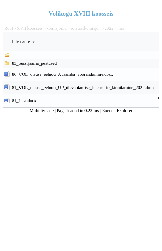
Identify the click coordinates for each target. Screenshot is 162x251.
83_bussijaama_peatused (34, 63)
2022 (109, 28)
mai (120, 28)
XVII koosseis (30, 28)
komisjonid (56, 28)
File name (24, 41)
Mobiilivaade (42, 110)
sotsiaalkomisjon (85, 28)
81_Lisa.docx (24, 100)
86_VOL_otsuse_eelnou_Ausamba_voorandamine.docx (62, 74)
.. (13, 55)
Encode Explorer (117, 110)
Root (8, 28)
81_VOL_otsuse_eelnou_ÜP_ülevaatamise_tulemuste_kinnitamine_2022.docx (83, 87)
